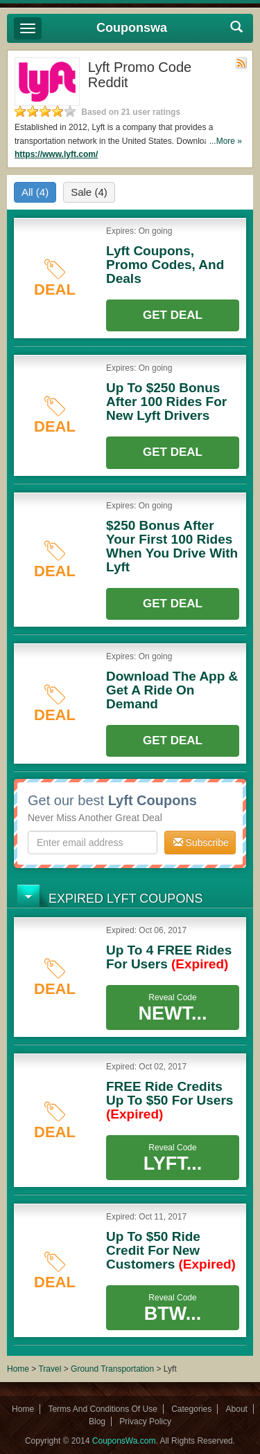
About (237, 1409)
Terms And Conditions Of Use (102, 1409)
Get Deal (172, 315)
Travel (49, 1369)
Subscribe (201, 842)
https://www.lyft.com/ (56, 154)
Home (18, 1369)
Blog (97, 1421)
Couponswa (131, 28)
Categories (191, 1409)
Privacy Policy (145, 1421)
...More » (225, 141)
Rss (241, 62)
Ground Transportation (112, 1369)
